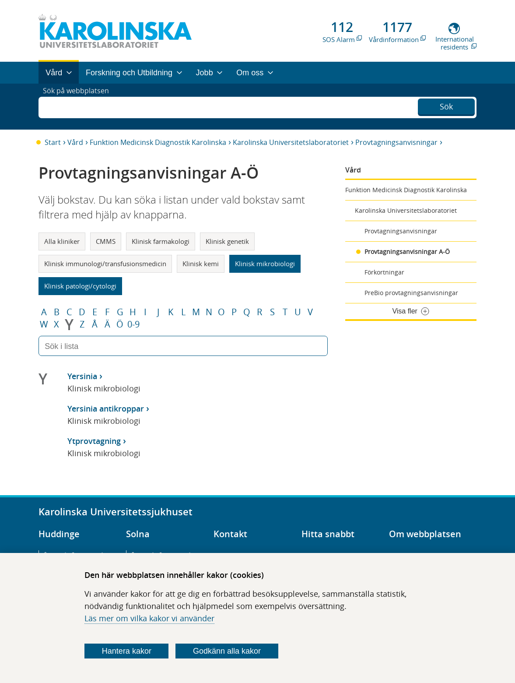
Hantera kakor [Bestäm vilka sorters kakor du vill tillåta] (126, 651)
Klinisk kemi (200, 263)
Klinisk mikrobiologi (265, 263)
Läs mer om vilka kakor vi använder (149, 618)
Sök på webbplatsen (80, 106)
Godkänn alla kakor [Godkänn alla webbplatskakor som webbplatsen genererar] (227, 651)
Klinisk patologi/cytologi (80, 286)
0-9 (133, 324)
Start (53, 142)
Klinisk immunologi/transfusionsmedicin (105, 263)
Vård (75, 142)
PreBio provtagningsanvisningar (411, 293)
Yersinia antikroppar (105, 408)
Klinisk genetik (227, 241)
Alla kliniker (62, 241)
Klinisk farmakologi (160, 241)
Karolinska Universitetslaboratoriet (291, 142)
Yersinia (82, 376)
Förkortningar (384, 272)
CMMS (106, 241)
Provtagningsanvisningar (396, 142)
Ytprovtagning (94, 441)
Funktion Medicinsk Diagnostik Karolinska (158, 142)
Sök (446, 105)
